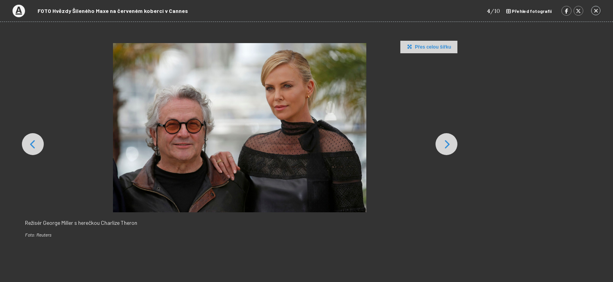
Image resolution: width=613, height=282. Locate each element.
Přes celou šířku (428, 47)
